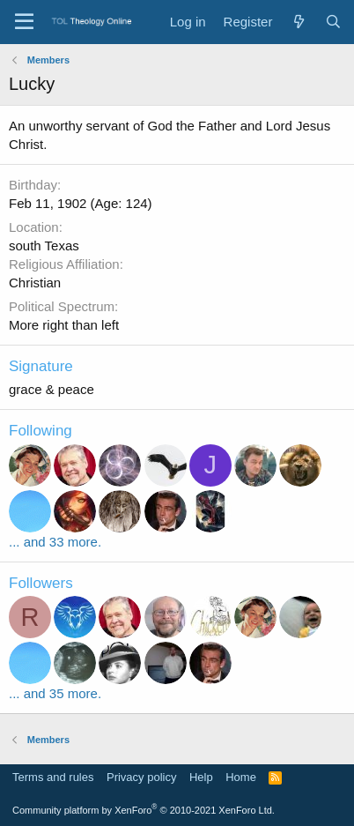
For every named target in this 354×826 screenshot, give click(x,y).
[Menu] (24, 22)
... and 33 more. (55, 541)
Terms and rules (52, 777)
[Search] (333, 21)
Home (240, 777)
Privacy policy (141, 777)
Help (201, 777)
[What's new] (298, 21)
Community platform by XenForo (143, 810)
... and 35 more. (55, 693)
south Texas (44, 245)
